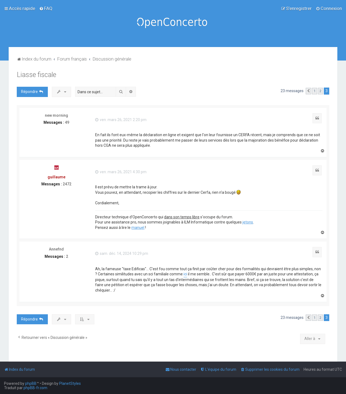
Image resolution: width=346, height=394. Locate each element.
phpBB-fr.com (35, 388)
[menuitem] (45, 8)
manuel (137, 227)
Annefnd (56, 249)
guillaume (56, 177)
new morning (56, 115)
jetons (247, 222)
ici (185, 274)
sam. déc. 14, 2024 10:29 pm (121, 253)
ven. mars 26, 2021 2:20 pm (121, 120)
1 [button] (314, 91)
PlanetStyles (70, 383)
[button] (308, 91)
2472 (67, 184)
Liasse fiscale (36, 75)
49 (67, 122)
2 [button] (320, 91)
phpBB (30, 383)
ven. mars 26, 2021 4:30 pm (121, 172)
